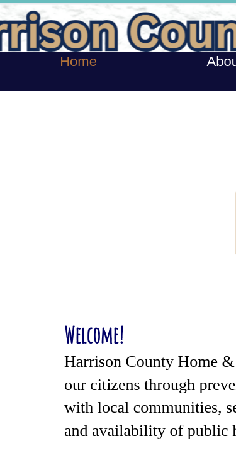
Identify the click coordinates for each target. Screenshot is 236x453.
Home (78, 61)
